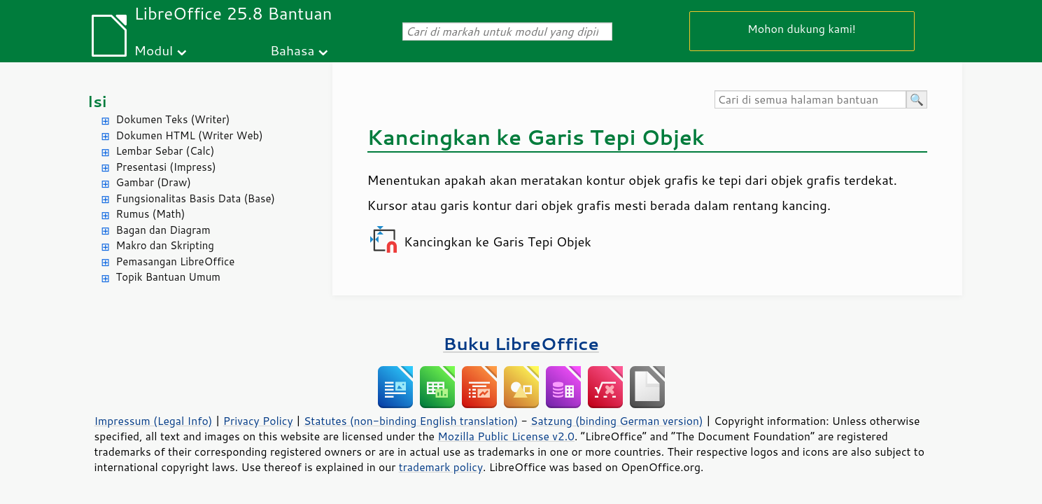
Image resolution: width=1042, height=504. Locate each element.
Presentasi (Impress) (166, 167)
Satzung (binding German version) (616, 420)
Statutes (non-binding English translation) (411, 420)
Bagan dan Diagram (163, 230)
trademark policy (441, 467)
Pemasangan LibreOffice (175, 261)
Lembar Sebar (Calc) (165, 151)
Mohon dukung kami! (801, 28)
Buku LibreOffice (521, 343)
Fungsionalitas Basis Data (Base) (196, 198)
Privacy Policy (258, 420)
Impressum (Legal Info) (153, 420)
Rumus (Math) (150, 213)
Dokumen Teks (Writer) (173, 119)
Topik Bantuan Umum (168, 277)
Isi (97, 101)
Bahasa (292, 50)
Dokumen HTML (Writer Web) (189, 135)
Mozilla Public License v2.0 (506, 436)
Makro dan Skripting (165, 245)
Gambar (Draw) (153, 182)
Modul (153, 50)
